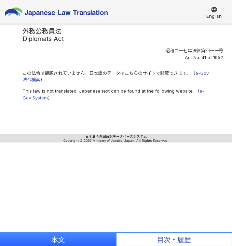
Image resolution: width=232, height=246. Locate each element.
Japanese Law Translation (56, 13)
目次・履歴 (174, 240)
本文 (58, 240)
